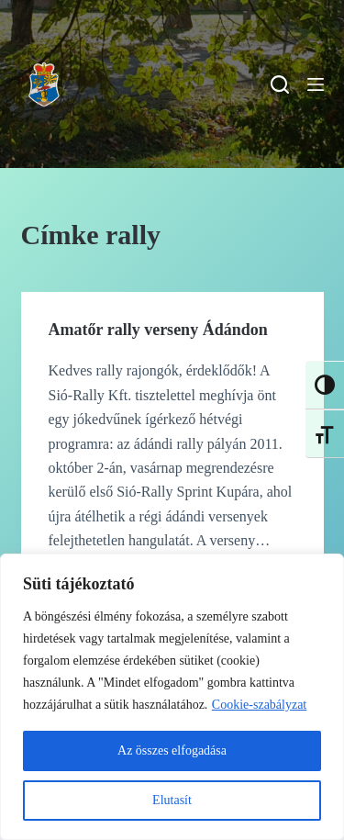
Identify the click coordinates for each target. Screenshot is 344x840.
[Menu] (315, 84)
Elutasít (172, 800)
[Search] (280, 84)
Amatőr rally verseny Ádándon (158, 329)
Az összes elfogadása (172, 750)
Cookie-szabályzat (259, 704)
